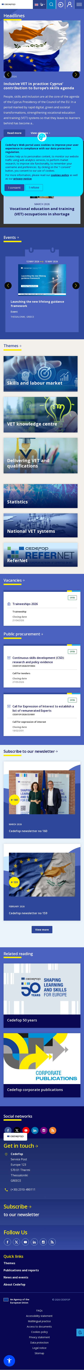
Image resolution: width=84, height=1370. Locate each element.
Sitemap (39, 1353)
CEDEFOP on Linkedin (34, 1130)
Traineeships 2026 (25, 604)
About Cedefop (14, 1284)
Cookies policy (39, 1332)
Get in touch (19, 1145)
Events (10, 237)
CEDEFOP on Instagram (43, 1130)
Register (69, 4)
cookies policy (60, 175)
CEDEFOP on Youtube (25, 1130)
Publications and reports (21, 1270)
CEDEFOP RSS (52, 1130)
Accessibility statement (39, 1316)
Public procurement (22, 633)
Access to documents (39, 1326)
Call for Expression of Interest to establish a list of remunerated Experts (43, 708)
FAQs (39, 1310)
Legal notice (39, 1348)
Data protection (39, 1342)
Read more (14, 133)
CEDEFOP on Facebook (8, 1130)
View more (42, 929)
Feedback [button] (80, 1332)
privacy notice (22, 178)
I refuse (34, 187)
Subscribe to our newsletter (29, 751)
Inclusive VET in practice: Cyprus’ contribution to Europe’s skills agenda (39, 85)
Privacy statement (39, 1337)
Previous (8, 74)
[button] (9, 1360)
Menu (79, 4)
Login (60, 4)
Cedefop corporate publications (35, 1089)
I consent (14, 188)
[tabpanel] (42, 78)
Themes (11, 345)
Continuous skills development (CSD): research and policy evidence (38, 660)
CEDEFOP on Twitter (17, 1130)
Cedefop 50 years (22, 1020)
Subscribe (15, 1206)
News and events (16, 1277)
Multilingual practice (39, 1321)
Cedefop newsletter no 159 (28, 913)
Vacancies (13, 580)
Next (76, 74)
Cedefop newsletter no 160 (28, 831)
